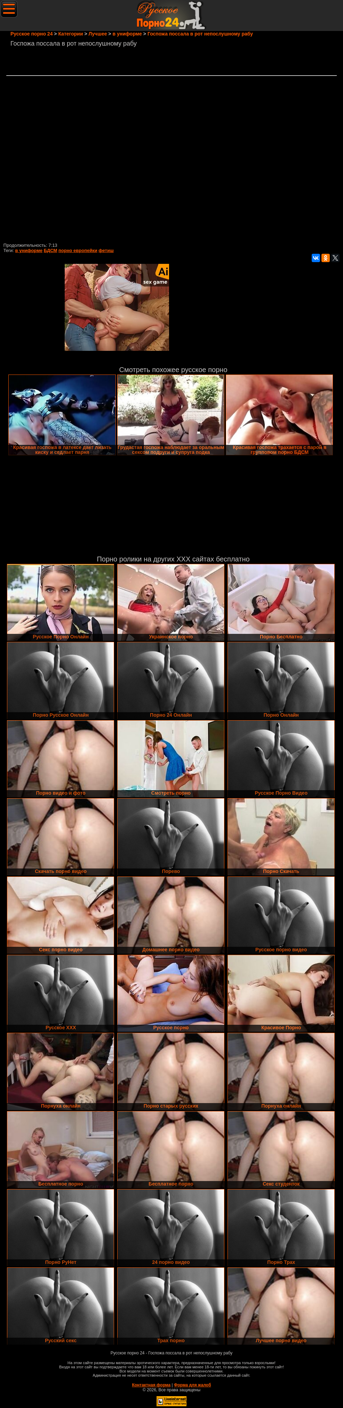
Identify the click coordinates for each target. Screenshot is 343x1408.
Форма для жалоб (192, 1385)
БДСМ (50, 250)
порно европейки (77, 250)
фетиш (105, 250)
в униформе (28, 250)
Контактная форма (151, 1385)
